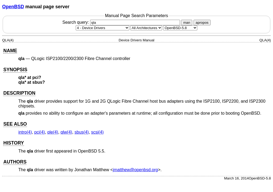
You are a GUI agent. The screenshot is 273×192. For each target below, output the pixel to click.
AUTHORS (14, 162)
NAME (10, 50)
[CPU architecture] (146, 27)
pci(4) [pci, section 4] (39, 132)
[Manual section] (102, 27)
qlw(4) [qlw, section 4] (66, 132)
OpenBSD (13, 6)
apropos (202, 23)
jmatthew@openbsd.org (135, 169)
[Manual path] (180, 27)
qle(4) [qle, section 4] (52, 132)
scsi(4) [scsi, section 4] (97, 132)
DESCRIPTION (19, 93)
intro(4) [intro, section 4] (25, 132)
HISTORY (13, 143)
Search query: (121, 22)
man (186, 23)
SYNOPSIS (15, 69)
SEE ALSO (15, 124)
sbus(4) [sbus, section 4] (82, 132)
